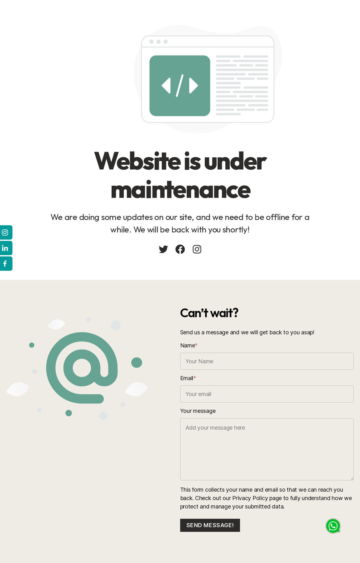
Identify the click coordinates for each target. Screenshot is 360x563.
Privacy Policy (250, 498)
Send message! (210, 525)
